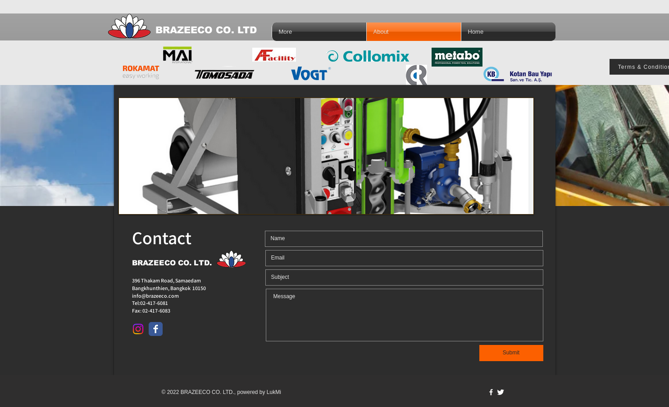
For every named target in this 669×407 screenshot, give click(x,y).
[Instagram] (138, 329)
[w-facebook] (491, 392)
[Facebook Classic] (156, 329)
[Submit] (511, 353)
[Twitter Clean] (500, 392)
